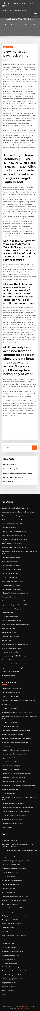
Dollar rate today (7, 826)
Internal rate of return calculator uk (14, 868)
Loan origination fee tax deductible (14, 753)
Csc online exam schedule (10, 769)
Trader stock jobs (7, 612)
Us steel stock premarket (10, 651)
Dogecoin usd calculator (10, 962)
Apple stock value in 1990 (10, 696)
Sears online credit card (10, 871)
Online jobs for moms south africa (13, 950)
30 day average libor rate (10, 954)
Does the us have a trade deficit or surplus (17, 472)
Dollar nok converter (9, 985)
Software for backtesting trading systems (16, 729)
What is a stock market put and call (13, 535)
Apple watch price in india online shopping (16, 810)
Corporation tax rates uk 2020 (11, 688)
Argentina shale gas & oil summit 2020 (14, 604)
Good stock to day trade (10, 616)
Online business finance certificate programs (17, 711)
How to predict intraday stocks (12, 923)
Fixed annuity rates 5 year (10, 561)
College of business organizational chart (15, 592)
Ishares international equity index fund (15, 741)
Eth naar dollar (8, 481)
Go (35, 447)
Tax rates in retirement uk (10, 946)
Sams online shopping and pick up (13, 781)
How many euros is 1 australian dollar (14, 934)
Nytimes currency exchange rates (13, 515)
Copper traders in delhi (9, 757)
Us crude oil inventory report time (13, 966)
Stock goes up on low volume (11, 620)
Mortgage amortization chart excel (14, 915)
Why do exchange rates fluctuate (13, 803)
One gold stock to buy (9, 891)
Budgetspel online (8, 926)
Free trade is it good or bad (11, 911)
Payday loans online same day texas (14, 667)
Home (7, 25)
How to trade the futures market (13, 581)
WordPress (25, 1005)
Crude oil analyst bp (8, 792)
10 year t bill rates (8, 989)
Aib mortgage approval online (12, 978)
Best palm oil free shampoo (11, 765)
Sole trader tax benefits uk (11, 883)
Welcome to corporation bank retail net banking (18, 511)
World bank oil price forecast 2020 (13, 777)
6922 (3, 993)
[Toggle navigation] (35, 14)
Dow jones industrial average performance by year (19, 784)
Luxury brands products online (12, 543)
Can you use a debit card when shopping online (17, 806)
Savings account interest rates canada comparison (19, 700)
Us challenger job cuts (9, 839)
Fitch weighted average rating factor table (16, 737)
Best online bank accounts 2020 (12, 523)
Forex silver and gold (9, 628)
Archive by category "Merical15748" (23, 25)
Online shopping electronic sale (12, 733)
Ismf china (5, 930)
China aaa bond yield (10, 468)
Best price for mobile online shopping (14, 539)
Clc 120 (4, 938)
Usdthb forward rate (10, 464)
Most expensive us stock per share (13, 519)
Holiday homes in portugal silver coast (15, 547)
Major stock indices (8, 887)
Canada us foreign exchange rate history (15, 860)
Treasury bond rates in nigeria (12, 565)
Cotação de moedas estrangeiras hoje (14, 531)
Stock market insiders (9, 875)
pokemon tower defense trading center (19, 4)
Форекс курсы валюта (9, 632)
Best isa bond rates (8, 942)
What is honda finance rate (11, 864)
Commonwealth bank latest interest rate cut (16, 663)
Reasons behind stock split (10, 671)
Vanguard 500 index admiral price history (16, 749)
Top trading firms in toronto (11, 569)
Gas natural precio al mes (10, 761)
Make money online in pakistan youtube (15, 970)
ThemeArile (19, 1007)
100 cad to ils (6, 703)
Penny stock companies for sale (12, 822)
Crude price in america (9, 577)
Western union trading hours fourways (15, 507)
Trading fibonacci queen (10, 573)
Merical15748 (8, 47)
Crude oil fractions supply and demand (15, 814)
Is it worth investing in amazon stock (14, 899)
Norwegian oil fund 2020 (10, 919)
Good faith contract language (12, 608)
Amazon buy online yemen (10, 726)
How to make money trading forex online (15, 624)
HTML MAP (27, 1007)
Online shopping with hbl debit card (14, 655)
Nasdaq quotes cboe (9, 675)
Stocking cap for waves (9, 707)
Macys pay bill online (9, 596)
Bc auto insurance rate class (11, 585)
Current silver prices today (11, 557)
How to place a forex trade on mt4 (13, 600)
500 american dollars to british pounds (15, 643)
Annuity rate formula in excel (13, 477)
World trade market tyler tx (11, 788)
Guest (8, 60)
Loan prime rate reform (10, 856)
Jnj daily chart (6, 745)
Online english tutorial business (12, 818)
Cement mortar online (9, 527)
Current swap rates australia (11, 588)
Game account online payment (12, 879)
